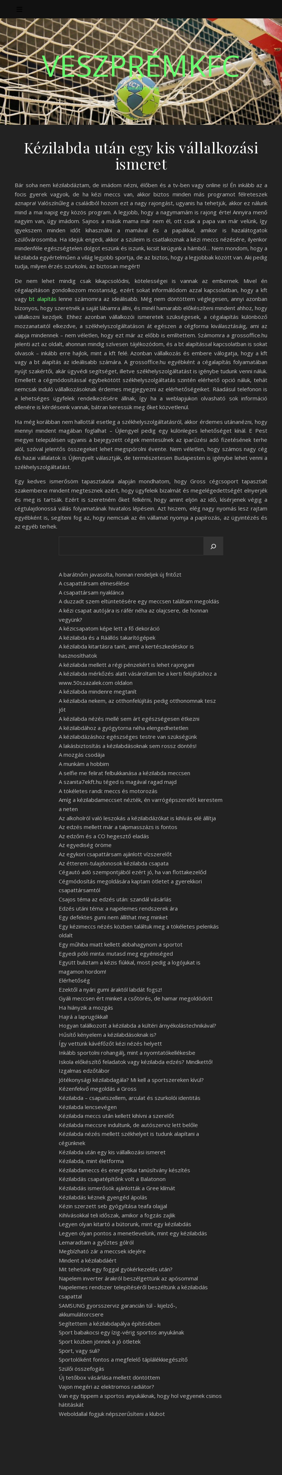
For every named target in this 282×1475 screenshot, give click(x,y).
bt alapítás (42, 298)
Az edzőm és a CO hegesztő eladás (104, 836)
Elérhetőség (74, 980)
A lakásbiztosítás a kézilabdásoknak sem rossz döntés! (127, 745)
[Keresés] (213, 546)
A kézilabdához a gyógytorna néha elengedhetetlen (123, 727)
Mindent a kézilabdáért (87, 1260)
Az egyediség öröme (85, 845)
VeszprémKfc (141, 65)
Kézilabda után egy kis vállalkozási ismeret (112, 1152)
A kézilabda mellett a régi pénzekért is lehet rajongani (126, 664)
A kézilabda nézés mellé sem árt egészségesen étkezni (129, 718)
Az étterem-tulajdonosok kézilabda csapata (114, 863)
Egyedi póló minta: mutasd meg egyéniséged (116, 953)
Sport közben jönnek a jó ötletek (100, 1341)
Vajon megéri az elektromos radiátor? (106, 1386)
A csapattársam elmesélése (94, 583)
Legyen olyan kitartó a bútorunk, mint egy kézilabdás (125, 1224)
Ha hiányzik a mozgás (86, 1007)
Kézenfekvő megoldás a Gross (98, 1088)
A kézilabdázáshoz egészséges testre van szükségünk (128, 736)
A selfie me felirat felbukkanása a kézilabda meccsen (124, 773)
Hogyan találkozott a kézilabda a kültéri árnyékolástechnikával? (137, 1025)
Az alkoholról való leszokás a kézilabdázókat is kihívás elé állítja (137, 818)
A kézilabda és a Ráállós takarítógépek (107, 637)
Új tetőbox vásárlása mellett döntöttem (109, 1377)
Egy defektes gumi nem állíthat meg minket (113, 917)
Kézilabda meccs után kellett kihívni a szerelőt (116, 1115)
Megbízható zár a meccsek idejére (102, 1251)
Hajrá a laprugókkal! (83, 1016)
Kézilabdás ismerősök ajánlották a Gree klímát (117, 1188)
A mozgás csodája (82, 754)
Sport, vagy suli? (79, 1350)
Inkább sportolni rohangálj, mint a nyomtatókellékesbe (127, 1052)
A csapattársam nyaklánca (91, 592)
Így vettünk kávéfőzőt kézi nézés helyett (110, 1043)
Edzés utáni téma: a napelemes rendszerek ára (118, 908)
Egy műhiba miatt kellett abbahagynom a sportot (120, 944)
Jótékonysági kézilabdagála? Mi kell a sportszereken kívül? (131, 1079)
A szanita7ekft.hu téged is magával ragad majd (118, 781)
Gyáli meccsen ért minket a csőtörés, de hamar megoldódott (136, 998)
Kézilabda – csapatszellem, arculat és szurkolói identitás (129, 1097)
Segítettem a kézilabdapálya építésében (109, 1323)
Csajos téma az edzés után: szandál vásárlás (115, 899)
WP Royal (83, 1461)
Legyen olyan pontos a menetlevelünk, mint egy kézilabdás (133, 1233)
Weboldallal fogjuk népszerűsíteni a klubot (112, 1413)
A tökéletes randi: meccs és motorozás (108, 791)
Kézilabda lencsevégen (88, 1107)
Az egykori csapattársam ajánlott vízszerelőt (115, 854)
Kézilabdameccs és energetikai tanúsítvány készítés (124, 1170)
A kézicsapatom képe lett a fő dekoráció (109, 628)
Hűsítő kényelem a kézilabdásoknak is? (107, 1034)
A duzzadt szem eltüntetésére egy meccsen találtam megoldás (139, 601)
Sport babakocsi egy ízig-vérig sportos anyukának (121, 1332)
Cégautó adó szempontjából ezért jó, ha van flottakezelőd (132, 872)
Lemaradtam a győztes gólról (96, 1242)
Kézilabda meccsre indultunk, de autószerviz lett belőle (128, 1125)
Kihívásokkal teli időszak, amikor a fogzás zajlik (117, 1215)
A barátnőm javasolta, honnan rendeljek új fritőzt (120, 574)
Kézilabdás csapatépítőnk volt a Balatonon (112, 1178)
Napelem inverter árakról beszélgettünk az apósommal (128, 1278)
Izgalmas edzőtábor (84, 1070)
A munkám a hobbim (84, 763)
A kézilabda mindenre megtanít (98, 691)
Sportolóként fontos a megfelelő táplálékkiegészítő (123, 1359)
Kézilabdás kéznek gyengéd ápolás (103, 1197)
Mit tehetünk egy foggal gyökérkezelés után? (116, 1269)
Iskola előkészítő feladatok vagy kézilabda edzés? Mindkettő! (136, 1061)
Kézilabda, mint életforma (91, 1161)
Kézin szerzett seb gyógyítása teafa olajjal (113, 1206)
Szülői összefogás (81, 1368)
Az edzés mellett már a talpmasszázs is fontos (118, 827)
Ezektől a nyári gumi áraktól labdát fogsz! (110, 989)
